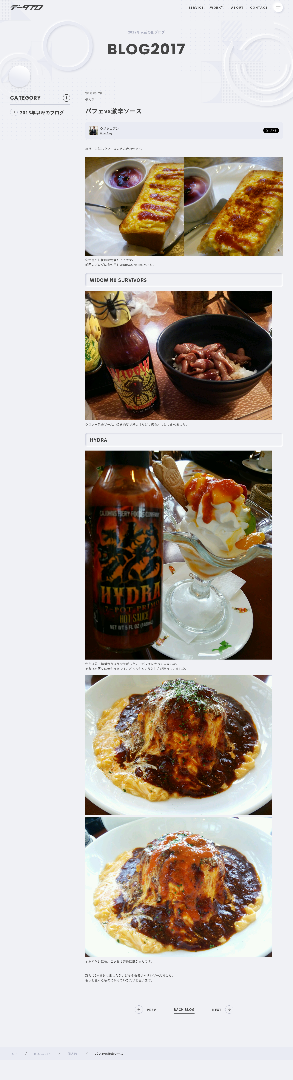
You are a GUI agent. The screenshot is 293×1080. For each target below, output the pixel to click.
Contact (259, 7)
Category (40, 99)
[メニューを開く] (278, 7)
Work (217, 7)
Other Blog (106, 134)
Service (196, 7)
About (237, 7)
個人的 (90, 100)
